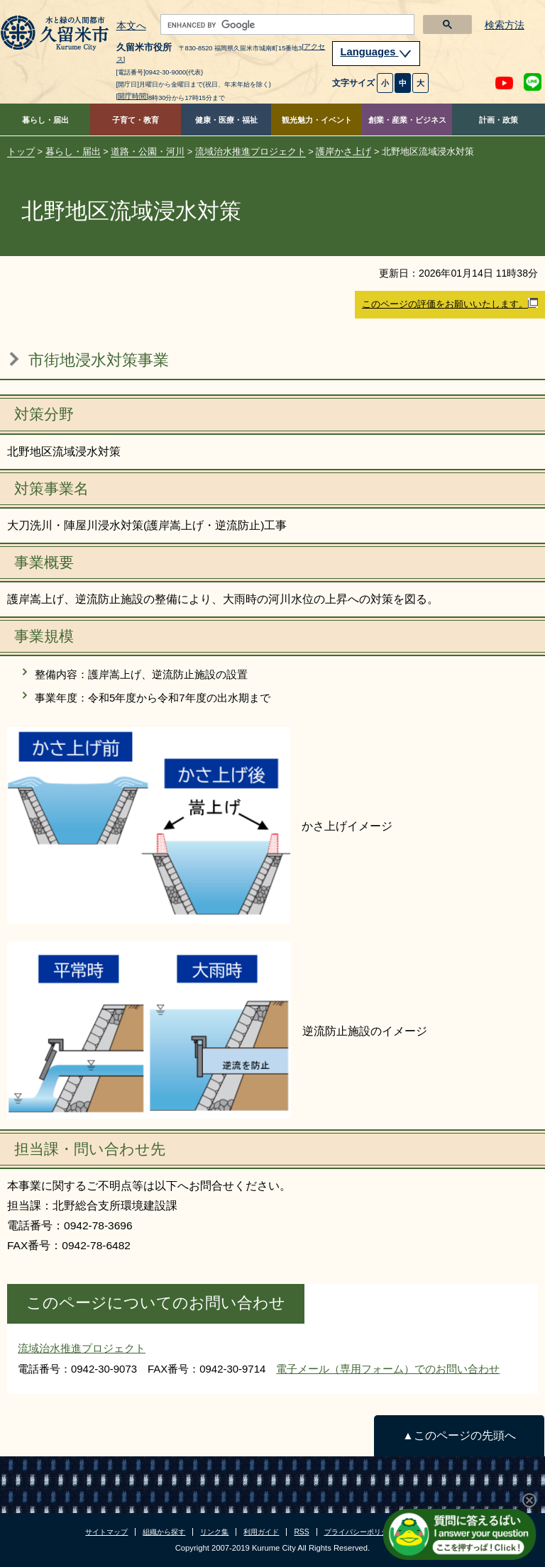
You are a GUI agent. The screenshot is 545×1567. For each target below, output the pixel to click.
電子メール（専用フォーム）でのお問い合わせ (388, 1369)
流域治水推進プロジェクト (250, 151)
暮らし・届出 (45, 120)
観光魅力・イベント (317, 120)
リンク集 (214, 1532)
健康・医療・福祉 (226, 120)
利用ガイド (261, 1532)
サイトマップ (106, 1532)
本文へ (131, 26)
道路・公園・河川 (148, 151)
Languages (376, 51)
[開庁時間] (132, 96)
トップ (21, 151)
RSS (301, 1532)
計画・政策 (498, 120)
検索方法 (504, 25)
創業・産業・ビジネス (407, 120)
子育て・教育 (135, 120)
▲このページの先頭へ (458, 1435)
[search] (286, 24)
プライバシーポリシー (359, 1532)
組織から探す (164, 1532)
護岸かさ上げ (343, 151)
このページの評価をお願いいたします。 (450, 303)
